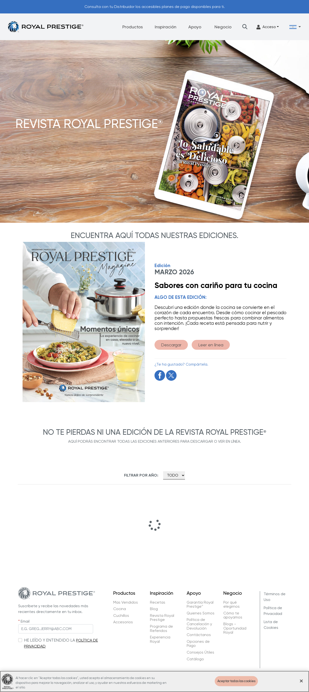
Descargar (171, 344)
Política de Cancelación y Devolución (199, 624)
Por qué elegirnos (231, 604)
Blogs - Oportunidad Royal (234, 628)
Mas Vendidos (125, 602)
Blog (154, 609)
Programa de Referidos (161, 628)
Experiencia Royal (160, 639)
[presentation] (54, 659)
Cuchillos (121, 615)
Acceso (266, 27)
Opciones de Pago (198, 643)
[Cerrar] (301, 684)
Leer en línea (210, 344)
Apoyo (194, 26)
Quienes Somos (200, 613)
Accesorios (123, 622)
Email (25, 621)
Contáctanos (199, 635)
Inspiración (165, 26)
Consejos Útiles (200, 652)
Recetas (157, 602)
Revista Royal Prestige (162, 617)
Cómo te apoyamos (232, 615)
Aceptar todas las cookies (236, 684)
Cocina (119, 609)
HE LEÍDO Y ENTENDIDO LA (49, 640)
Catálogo (195, 659)
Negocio (223, 26)
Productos (132, 26)
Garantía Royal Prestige (200, 604)
